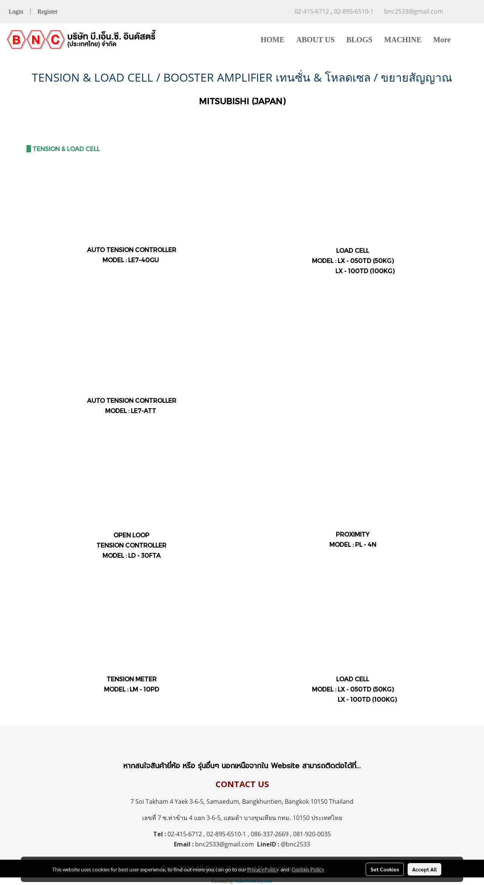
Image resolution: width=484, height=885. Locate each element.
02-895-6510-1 (226, 834)
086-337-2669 (270, 834)
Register (47, 11)
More (442, 40)
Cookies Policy (308, 869)
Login (16, 11)
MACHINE (403, 40)
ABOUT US (315, 40)
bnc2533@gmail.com (224, 844)
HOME (272, 40)
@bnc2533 (295, 844)
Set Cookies (385, 869)
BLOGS (359, 40)
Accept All (424, 869)
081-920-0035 (312, 834)
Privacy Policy (262, 869)
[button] (467, 40)
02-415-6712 (185, 834)
